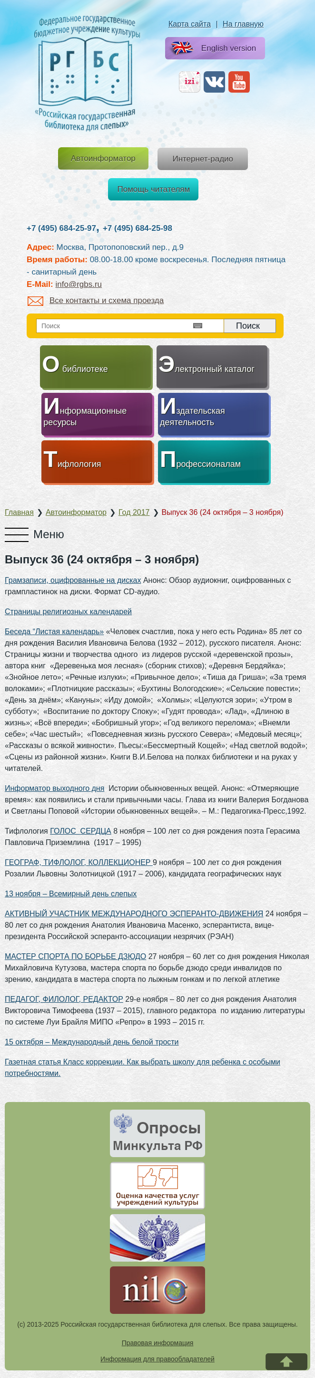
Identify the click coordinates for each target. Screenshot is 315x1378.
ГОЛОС (65, 831)
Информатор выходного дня (54, 788)
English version (211, 49)
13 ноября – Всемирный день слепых (71, 894)
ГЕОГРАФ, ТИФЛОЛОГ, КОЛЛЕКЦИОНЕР (79, 862)
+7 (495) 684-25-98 (137, 228)
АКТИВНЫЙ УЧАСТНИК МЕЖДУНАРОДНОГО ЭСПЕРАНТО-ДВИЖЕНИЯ (134, 914)
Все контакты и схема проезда (96, 300)
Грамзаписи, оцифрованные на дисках (73, 580)
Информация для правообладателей (157, 1359)
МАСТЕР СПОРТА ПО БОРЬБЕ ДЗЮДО (75, 956)
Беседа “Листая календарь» (54, 631)
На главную (243, 24)
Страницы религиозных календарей (68, 612)
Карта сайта (189, 24)
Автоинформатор (103, 158)
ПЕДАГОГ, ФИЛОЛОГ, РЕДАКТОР (64, 999)
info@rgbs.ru (78, 284)
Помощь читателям (154, 189)
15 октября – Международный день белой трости (92, 1042)
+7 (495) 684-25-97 (61, 228)
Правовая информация (158, 1343)
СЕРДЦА (95, 831)
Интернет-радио (202, 158)
